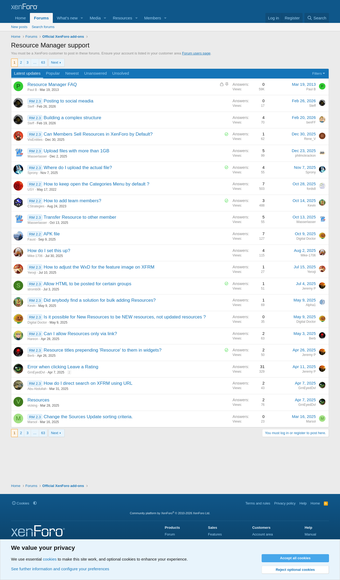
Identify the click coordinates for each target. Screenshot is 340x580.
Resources (122, 18)
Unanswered (95, 73)
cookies (50, 559)
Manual (310, 534)
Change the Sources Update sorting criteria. (88, 416)
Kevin (312, 205)
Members (152, 18)
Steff (30, 106)
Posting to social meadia (68, 101)
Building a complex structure (72, 117)
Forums (41, 18)
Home (20, 18)
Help (303, 503)
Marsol (32, 422)
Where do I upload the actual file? (78, 167)
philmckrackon (305, 155)
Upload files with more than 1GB (76, 150)
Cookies (20, 503)
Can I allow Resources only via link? (80, 333)
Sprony (32, 173)
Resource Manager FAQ (52, 84)
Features (215, 534)
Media (95, 18)
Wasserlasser (37, 156)
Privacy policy (285, 503)
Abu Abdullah (37, 389)
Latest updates (27, 73)
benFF (311, 122)
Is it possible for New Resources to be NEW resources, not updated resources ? (125, 317)
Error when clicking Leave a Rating (62, 366)
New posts (19, 27)
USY (30, 189)
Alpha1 (311, 305)
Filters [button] (317, 73)
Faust (31, 239)
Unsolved (120, 73)
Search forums (43, 27)
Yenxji (31, 272)
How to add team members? (72, 200)
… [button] (35, 62)
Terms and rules (257, 503)
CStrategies (35, 206)
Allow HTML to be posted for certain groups (87, 283)
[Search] (316, 18)
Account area (262, 534)
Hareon (32, 339)
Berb (312, 338)
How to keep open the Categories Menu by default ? (96, 184)
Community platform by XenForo (170, 513)
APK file (51, 233)
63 (43, 62)
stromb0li (34, 289)
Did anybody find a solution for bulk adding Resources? (100, 300)
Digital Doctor (306, 239)
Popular (53, 73)
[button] (82, 18)
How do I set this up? (48, 250)
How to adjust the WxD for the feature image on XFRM (99, 267)
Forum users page (196, 53)
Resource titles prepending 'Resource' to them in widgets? (102, 350)
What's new (67, 18)
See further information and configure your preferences (60, 569)
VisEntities (35, 140)
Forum (170, 534)
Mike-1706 (35, 256)
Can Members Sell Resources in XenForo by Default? (98, 134)
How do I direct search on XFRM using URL (88, 383)
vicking (32, 405)
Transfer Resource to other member (80, 217)
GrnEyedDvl (36, 372)
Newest (72, 73)
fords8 (311, 189)
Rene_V (310, 139)
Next (54, 62)
